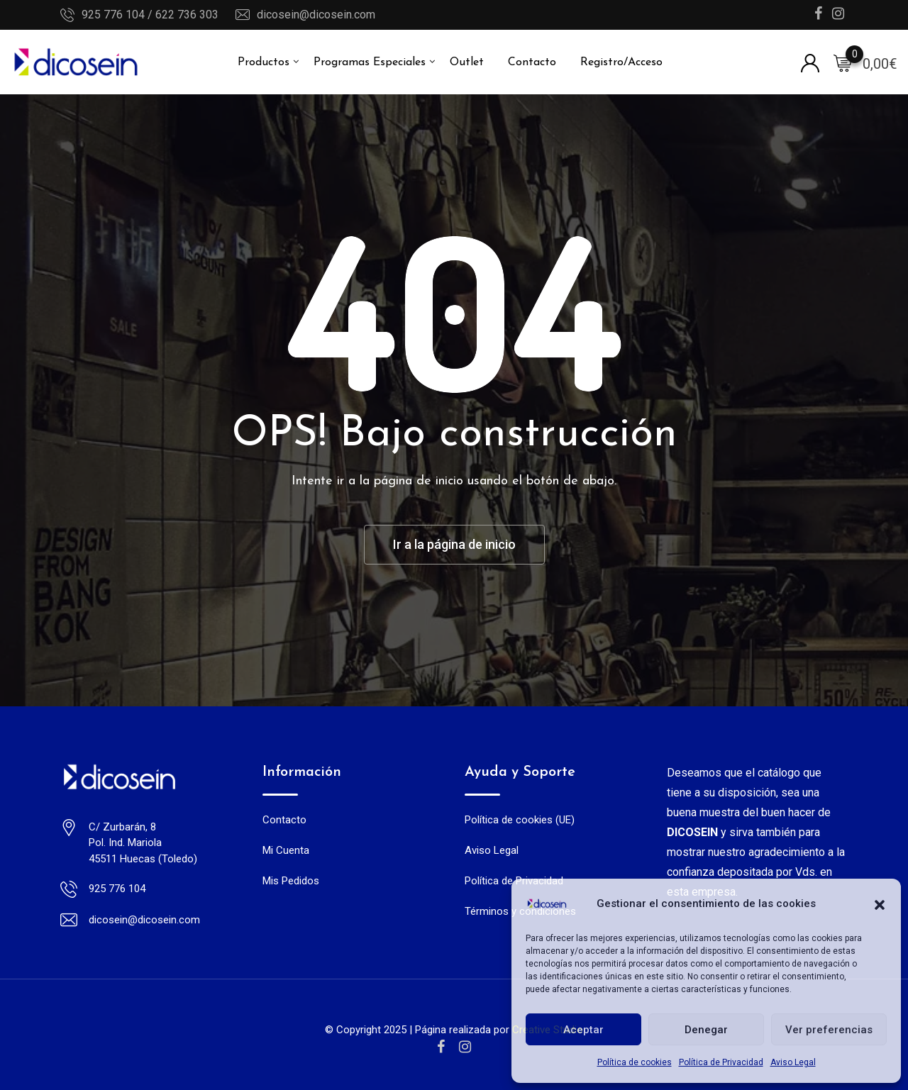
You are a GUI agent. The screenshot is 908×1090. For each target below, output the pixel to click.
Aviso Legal (793, 1062)
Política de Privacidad (721, 1062)
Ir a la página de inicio (454, 544)
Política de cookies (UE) (520, 819)
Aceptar (583, 1029)
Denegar (706, 1029)
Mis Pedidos (290, 880)
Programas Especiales (370, 62)
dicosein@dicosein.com (316, 14)
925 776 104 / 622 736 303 (150, 14)
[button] (880, 903)
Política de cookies (634, 1062)
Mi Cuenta (285, 850)
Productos (263, 62)
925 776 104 (117, 888)
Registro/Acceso (621, 62)
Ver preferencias (829, 1029)
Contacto (532, 62)
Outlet (467, 62)
